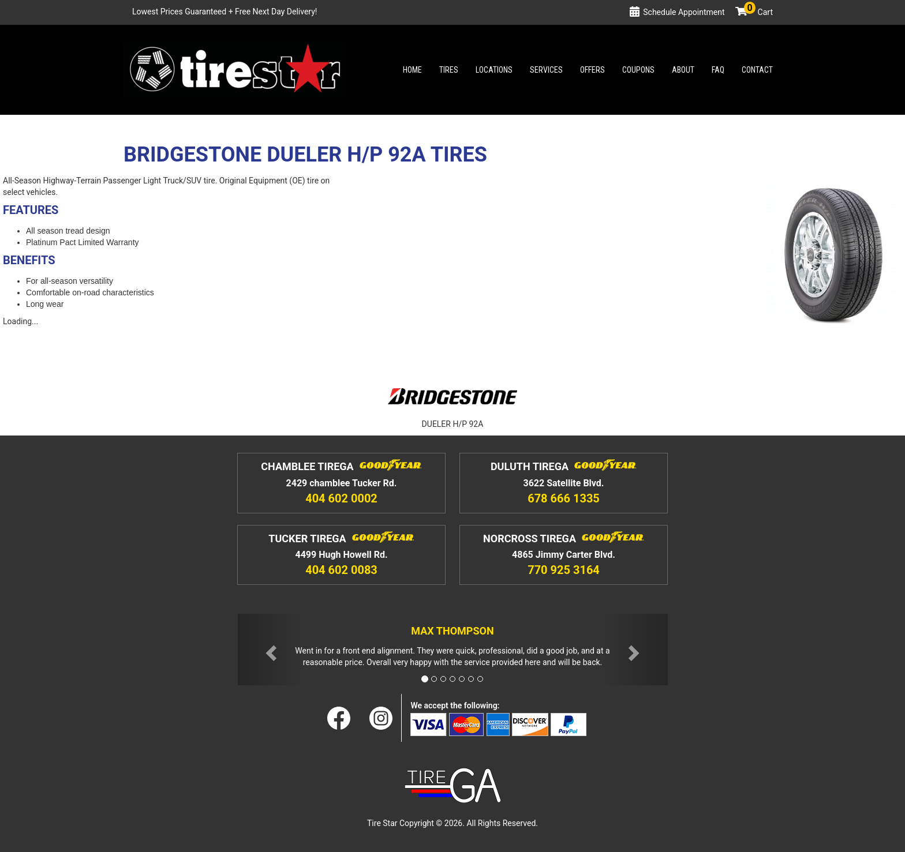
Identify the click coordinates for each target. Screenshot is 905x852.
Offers (592, 69)
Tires (448, 69)
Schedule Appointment (683, 12)
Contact (757, 69)
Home (412, 69)
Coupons (638, 69)
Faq (718, 69)
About (683, 69)
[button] (270, 650)
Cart (758, 12)
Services (546, 69)
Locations (494, 69)
